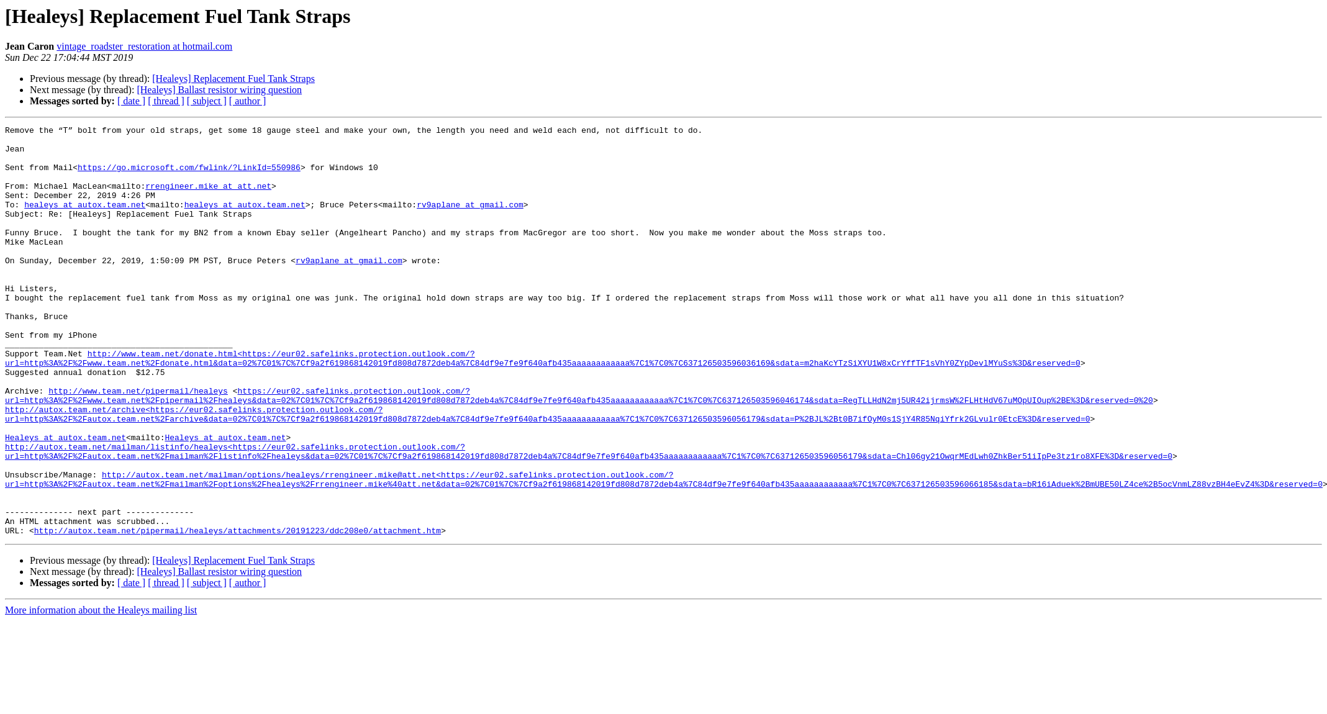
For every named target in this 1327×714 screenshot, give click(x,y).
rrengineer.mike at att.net (208, 198)
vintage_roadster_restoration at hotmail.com (144, 46)
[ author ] (247, 101)
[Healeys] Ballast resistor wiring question (219, 89)
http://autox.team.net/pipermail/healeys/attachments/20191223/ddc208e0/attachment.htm (237, 612)
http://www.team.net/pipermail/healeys (138, 444)
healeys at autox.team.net (84, 221)
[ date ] (131, 101)
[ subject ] (207, 101)
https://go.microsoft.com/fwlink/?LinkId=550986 (189, 176)
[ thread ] (166, 101)
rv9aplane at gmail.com (470, 221)
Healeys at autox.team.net (65, 500)
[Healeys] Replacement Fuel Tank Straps (233, 78)
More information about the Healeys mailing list (101, 692)
